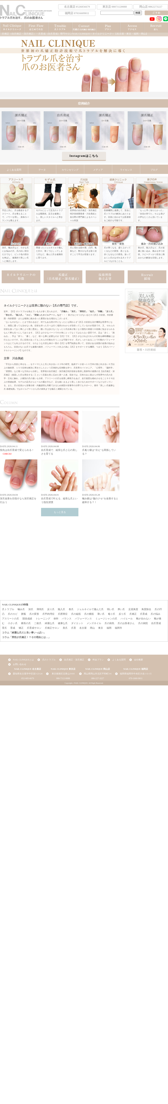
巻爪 (71, 609)
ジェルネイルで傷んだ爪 (90, 609)
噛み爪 (21, 609)
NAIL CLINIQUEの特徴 (15, 604)
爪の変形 (34, 614)
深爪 (30, 609)
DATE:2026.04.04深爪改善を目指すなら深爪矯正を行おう (18, 481)
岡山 (92, 627)
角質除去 (146, 609)
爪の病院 (143, 623)
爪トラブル (8, 609)
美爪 (65, 627)
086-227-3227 (97, 678)
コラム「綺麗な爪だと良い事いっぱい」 (24, 632)
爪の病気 (109, 623)
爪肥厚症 (63, 614)
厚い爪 (121, 609)
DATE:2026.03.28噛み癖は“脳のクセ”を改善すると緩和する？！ (100, 481)
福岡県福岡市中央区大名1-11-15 (136, 673)
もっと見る (60, 512)
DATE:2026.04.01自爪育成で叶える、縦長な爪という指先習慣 (59, 481)
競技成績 (27, 618)
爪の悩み (155, 614)
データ (42, 169)
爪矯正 (133, 614)
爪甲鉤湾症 (48, 614)
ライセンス (126, 169)
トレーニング (43, 618)
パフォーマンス (83, 618)
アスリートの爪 (10, 618)
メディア (98, 169)
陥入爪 (61, 609)
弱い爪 (110, 609)
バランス (66, 618)
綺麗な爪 (50, 623)
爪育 (73, 627)
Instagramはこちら (84, 155)
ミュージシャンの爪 (106, 618)
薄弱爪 (40, 609)
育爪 (4, 627)
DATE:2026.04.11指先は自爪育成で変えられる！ (18, 431)
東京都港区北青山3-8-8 (63, 673)
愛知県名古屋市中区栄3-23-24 (27, 673)
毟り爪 (111, 614)
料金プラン (98, 659)
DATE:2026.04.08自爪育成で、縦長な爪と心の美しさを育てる (59, 433)
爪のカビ (13, 614)
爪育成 (143, 614)
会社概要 (138, 659)
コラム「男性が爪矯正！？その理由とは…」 (26, 637)
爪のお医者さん (126, 623)
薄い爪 (101, 614)
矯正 (21, 627)
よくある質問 (14, 169)
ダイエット (77, 623)
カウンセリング (70, 169)
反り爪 (51, 609)
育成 (12, 627)
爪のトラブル (49, 659)
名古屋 (83, 627)
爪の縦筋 (76, 614)
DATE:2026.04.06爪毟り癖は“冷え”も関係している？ (100, 433)
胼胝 (23, 614)
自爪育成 (156, 623)
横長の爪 (26, 623)
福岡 (109, 627)
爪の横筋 (89, 614)
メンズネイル (94, 623)
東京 (100, 627)
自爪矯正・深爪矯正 (74, 659)
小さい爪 (13, 623)
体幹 (56, 618)
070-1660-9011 (136, 678)
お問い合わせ (19, 664)
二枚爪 (37, 623)
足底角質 (133, 609)
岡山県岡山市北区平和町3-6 (97, 673)
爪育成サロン (34, 627)
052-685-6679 (27, 678)
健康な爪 (63, 623)
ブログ (154, 169)
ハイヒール (127, 618)
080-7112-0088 (63, 678)
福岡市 (118, 627)
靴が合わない (143, 618)
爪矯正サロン (52, 627)
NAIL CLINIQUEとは (23, 659)
